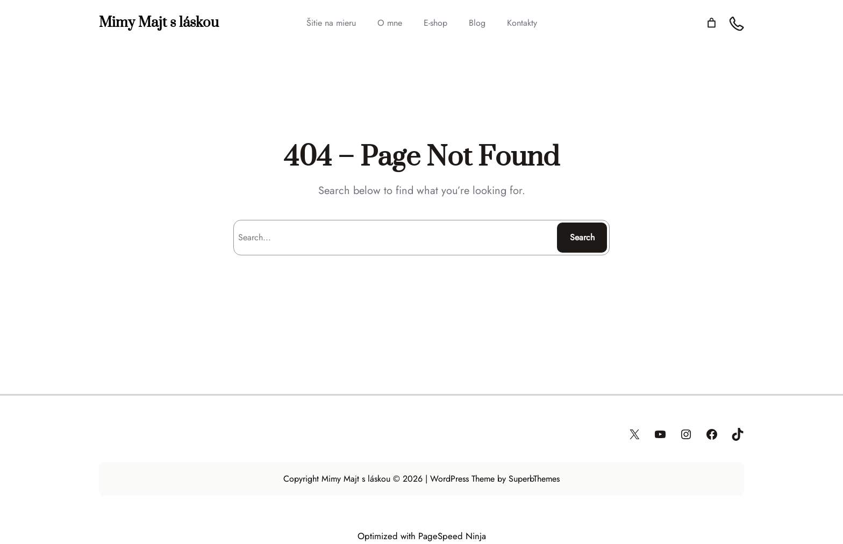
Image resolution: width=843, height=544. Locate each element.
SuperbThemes (534, 479)
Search (582, 237)
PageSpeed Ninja (452, 535)
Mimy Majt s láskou (159, 23)
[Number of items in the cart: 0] (711, 23)
